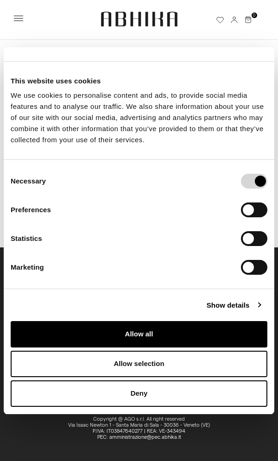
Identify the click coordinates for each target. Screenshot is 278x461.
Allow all (139, 334)
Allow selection (139, 363)
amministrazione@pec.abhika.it (145, 437)
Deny (139, 393)
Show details (228, 305)
